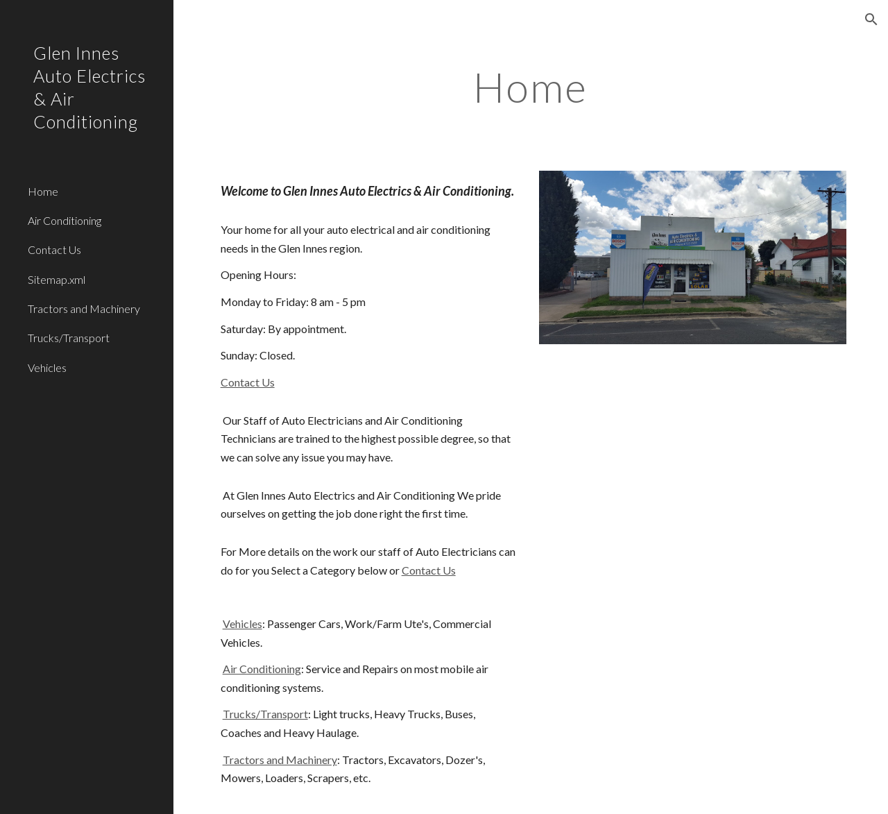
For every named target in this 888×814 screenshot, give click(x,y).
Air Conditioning (262, 668)
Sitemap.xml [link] (56, 279)
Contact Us (248, 382)
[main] (530, 86)
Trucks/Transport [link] (69, 337)
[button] (871, 19)
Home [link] (43, 191)
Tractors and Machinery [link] (84, 308)
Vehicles (242, 623)
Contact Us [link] (54, 249)
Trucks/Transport (265, 713)
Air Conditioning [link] (64, 220)
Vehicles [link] (47, 367)
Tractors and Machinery (280, 759)
